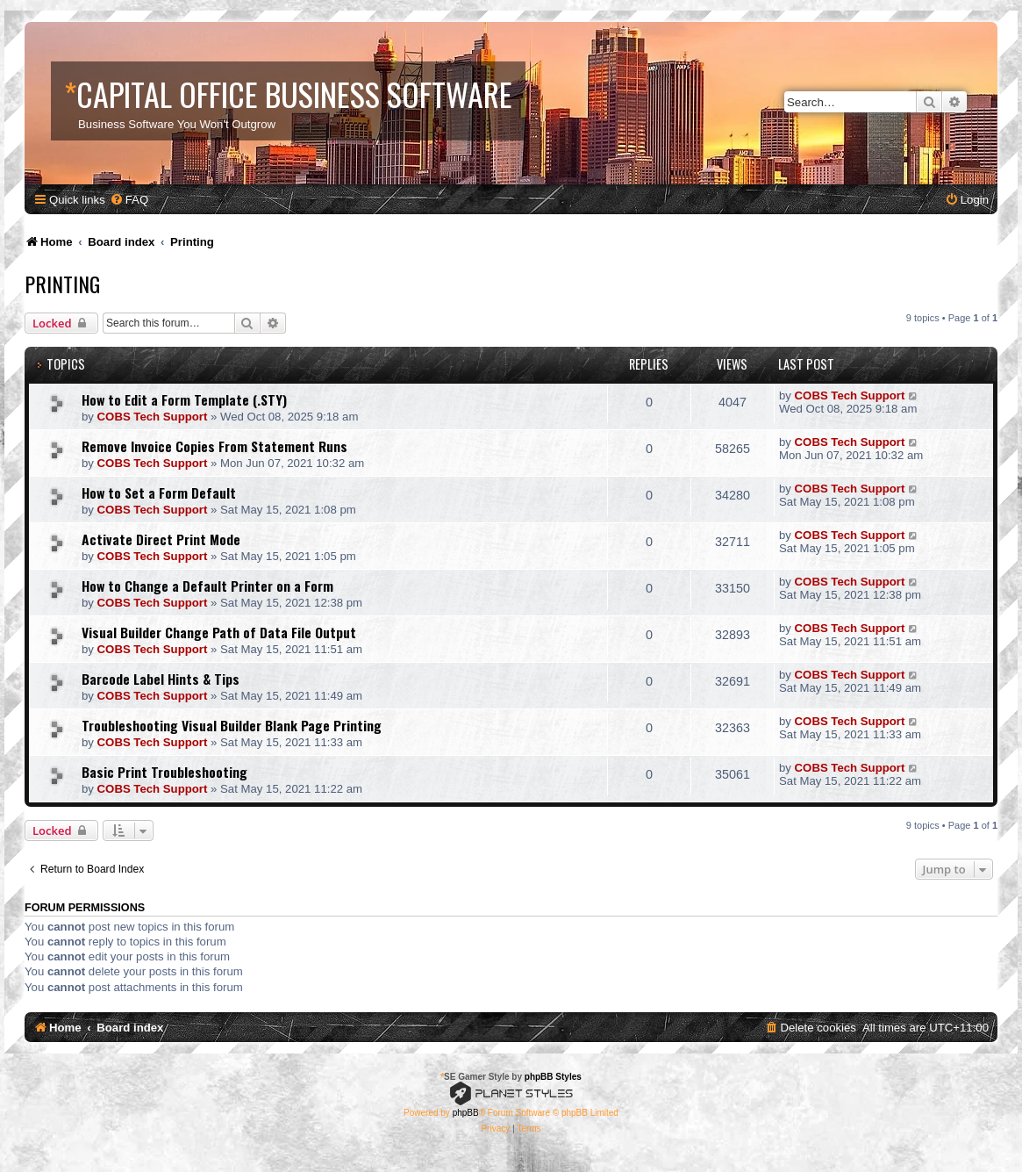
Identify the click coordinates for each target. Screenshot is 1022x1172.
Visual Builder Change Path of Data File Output (219, 632)
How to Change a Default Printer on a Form (207, 585)
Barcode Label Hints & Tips (160, 678)
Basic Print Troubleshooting (164, 771)
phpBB (466, 1113)
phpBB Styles (553, 1077)
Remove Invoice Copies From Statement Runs (214, 446)
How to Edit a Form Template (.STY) (184, 399)
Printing (62, 283)
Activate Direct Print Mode (161, 539)
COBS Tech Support (152, 416)
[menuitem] (129, 199)
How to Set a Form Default (159, 492)
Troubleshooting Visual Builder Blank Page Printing (232, 725)
